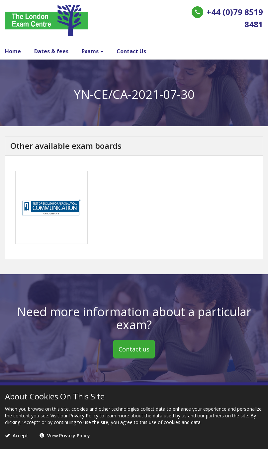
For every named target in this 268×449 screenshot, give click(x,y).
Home (13, 51)
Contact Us (131, 51)
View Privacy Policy (65, 435)
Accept (16, 435)
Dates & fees (51, 51)
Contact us (134, 349)
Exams (92, 51)
